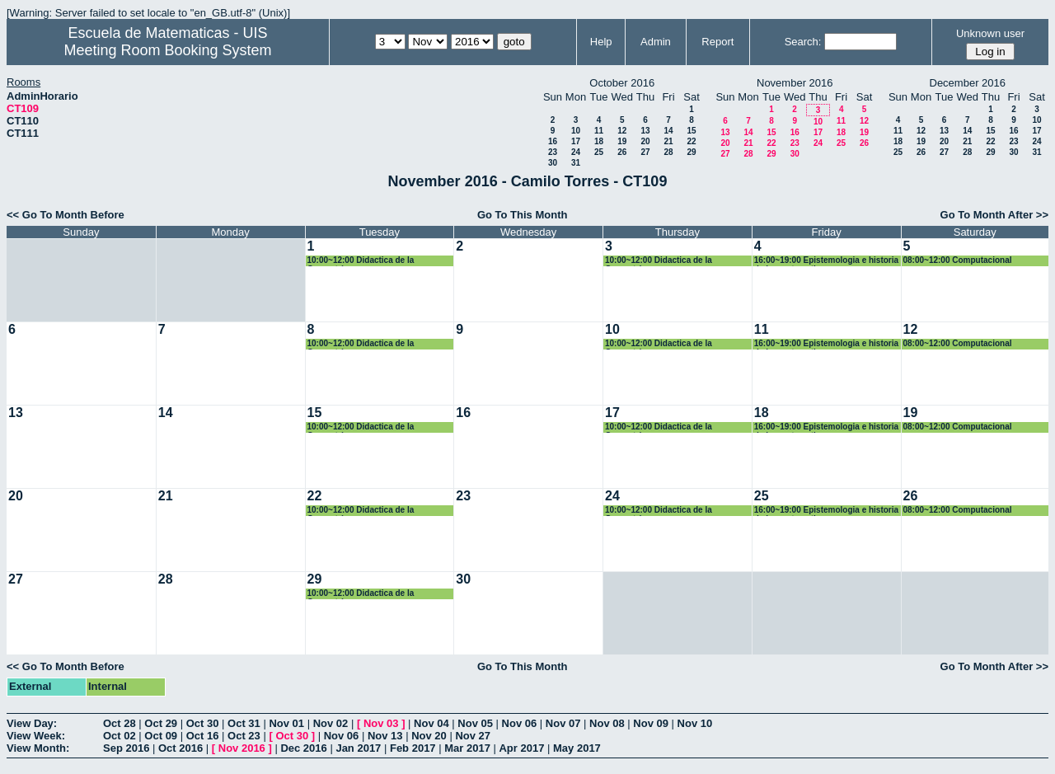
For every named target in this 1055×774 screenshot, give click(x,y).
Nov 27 (472, 735)
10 (575, 130)
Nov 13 (385, 735)
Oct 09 (160, 735)
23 (552, 152)
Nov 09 (650, 723)
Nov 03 (381, 723)
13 (644, 130)
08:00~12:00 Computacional (957, 260)
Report (717, 41)
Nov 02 (331, 723)
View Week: (36, 735)
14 (668, 130)
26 (621, 152)
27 (644, 152)
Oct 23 (243, 735)
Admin (655, 41)
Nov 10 (695, 723)
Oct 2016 (180, 748)
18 (598, 141)
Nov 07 (563, 723)
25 (598, 152)
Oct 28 (119, 723)
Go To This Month (522, 215)
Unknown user (990, 33)
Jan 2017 (358, 748)
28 (668, 152)
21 (668, 141)
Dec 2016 (303, 748)
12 (621, 130)
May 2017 (577, 748)
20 (644, 141)
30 (552, 162)
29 (691, 152)
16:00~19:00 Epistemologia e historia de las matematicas (826, 261)
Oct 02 (119, 735)
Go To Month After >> (994, 215)
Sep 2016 (126, 748)
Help (601, 41)
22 (691, 141)
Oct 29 (160, 723)
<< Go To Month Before (65, 215)
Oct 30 (202, 723)
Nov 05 (475, 723)
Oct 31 (243, 723)
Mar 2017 (467, 748)
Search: (803, 41)
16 (552, 141)
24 (575, 152)
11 (598, 130)
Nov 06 (519, 723)
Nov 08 (607, 723)
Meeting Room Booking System (167, 50)
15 (691, 130)
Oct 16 (202, 735)
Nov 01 (286, 723)
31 (575, 162)
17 (575, 141)
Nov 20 (429, 735)
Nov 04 (431, 723)
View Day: (32, 723)
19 (621, 141)
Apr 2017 (521, 748)
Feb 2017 (413, 748)
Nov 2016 (241, 748)
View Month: (38, 748)
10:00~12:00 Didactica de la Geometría (361, 261)
